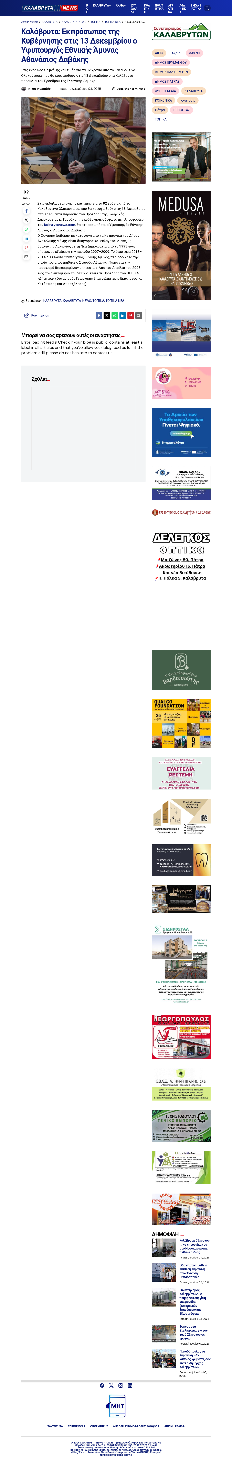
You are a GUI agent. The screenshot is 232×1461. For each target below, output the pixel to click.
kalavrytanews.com (59, 225)
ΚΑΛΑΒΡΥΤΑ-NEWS (74, 22)
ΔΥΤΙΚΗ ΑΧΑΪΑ (165, 91)
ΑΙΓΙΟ (159, 53)
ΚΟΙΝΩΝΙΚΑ (163, 100)
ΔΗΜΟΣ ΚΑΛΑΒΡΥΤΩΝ (171, 72)
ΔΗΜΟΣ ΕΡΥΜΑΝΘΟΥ (171, 63)
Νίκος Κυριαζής (39, 89)
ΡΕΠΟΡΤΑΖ (181, 110)
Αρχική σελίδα (29, 22)
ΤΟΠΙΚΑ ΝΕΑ (112, 22)
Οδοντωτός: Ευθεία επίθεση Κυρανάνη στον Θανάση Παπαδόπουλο (193, 1271)
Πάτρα (160, 110)
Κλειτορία (187, 100)
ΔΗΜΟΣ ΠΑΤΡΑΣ (167, 81)
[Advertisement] (181, 615)
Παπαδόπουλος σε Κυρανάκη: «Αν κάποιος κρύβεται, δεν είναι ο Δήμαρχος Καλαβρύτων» (194, 1359)
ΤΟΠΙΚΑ (95, 22)
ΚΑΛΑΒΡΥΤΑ (49, 22)
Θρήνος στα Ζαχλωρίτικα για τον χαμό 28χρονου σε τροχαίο (193, 1332)
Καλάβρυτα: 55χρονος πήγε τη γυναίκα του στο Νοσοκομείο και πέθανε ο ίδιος (194, 1246)
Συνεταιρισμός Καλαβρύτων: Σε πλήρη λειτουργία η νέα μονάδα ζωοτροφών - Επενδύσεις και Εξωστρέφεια (192, 1301)
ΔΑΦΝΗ (194, 53)
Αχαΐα (176, 53)
